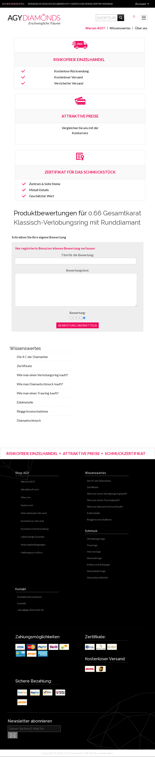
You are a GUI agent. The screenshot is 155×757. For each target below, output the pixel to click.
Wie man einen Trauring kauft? (38, 393)
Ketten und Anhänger (98, 564)
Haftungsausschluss (32, 552)
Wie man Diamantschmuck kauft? (40, 384)
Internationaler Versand (34, 513)
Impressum (27, 505)
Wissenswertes (120, 28)
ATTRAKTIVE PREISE (81, 453)
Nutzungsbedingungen (33, 544)
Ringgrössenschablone (32, 411)
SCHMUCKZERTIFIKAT (125, 453)
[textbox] (106, 17)
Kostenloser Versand (68, 77)
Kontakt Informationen (29, 596)
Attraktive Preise (30, 489)
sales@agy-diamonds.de (30, 609)
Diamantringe (94, 558)
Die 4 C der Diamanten (32, 357)
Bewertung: (77, 313)
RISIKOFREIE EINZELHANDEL (79, 59)
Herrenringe (94, 551)
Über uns (141, 28)
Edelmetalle (25, 402)
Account (140, 3)
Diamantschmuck (29, 420)
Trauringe (92, 545)
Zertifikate (24, 366)
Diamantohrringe (96, 571)
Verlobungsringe (96, 538)
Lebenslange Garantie (32, 536)
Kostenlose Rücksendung (71, 71)
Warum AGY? (95, 28)
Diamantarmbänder (97, 577)
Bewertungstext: (77, 270)
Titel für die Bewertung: (77, 255)
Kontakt (21, 603)
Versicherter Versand (68, 83)
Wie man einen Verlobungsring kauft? (42, 375)
